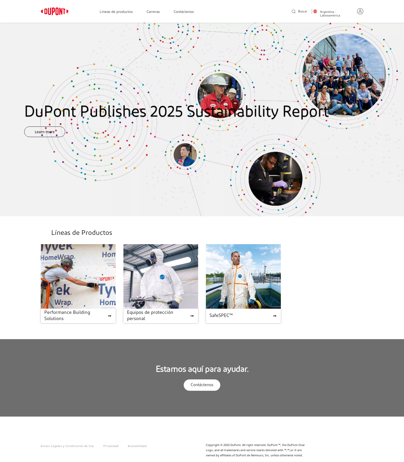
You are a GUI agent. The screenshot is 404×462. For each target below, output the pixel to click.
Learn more (45, 131)
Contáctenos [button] (202, 385)
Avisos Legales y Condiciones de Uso (67, 446)
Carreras (153, 12)
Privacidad (111, 446)
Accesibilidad (137, 446)
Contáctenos (184, 12)
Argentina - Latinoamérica (330, 14)
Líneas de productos (116, 12)
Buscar (299, 11)
